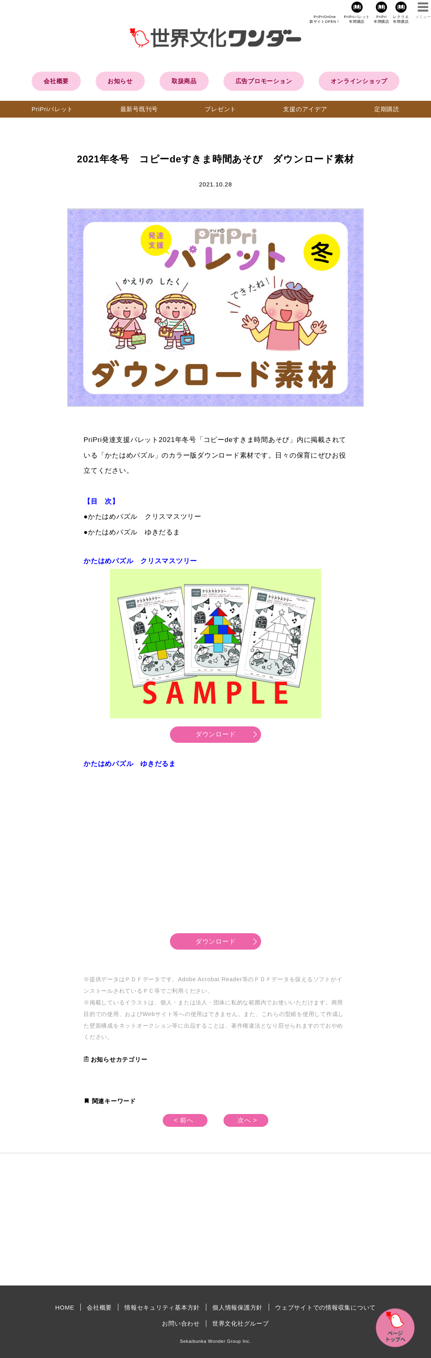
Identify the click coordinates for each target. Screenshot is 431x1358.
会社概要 (56, 81)
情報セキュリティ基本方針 (162, 1307)
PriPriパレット (52, 109)
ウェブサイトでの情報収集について (325, 1307)
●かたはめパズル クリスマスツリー (143, 516)
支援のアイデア (305, 109)
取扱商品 (184, 81)
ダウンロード (216, 734)
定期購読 (386, 109)
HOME (64, 1307)
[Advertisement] (148, 1219)
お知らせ (120, 81)
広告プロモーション (263, 81)
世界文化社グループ (240, 1323)
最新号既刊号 (139, 109)
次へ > (247, 1120)
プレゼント (220, 109)
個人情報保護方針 (237, 1307)
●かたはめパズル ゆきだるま (132, 532)
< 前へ (184, 1120)
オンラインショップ (359, 81)
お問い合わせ (181, 1323)
